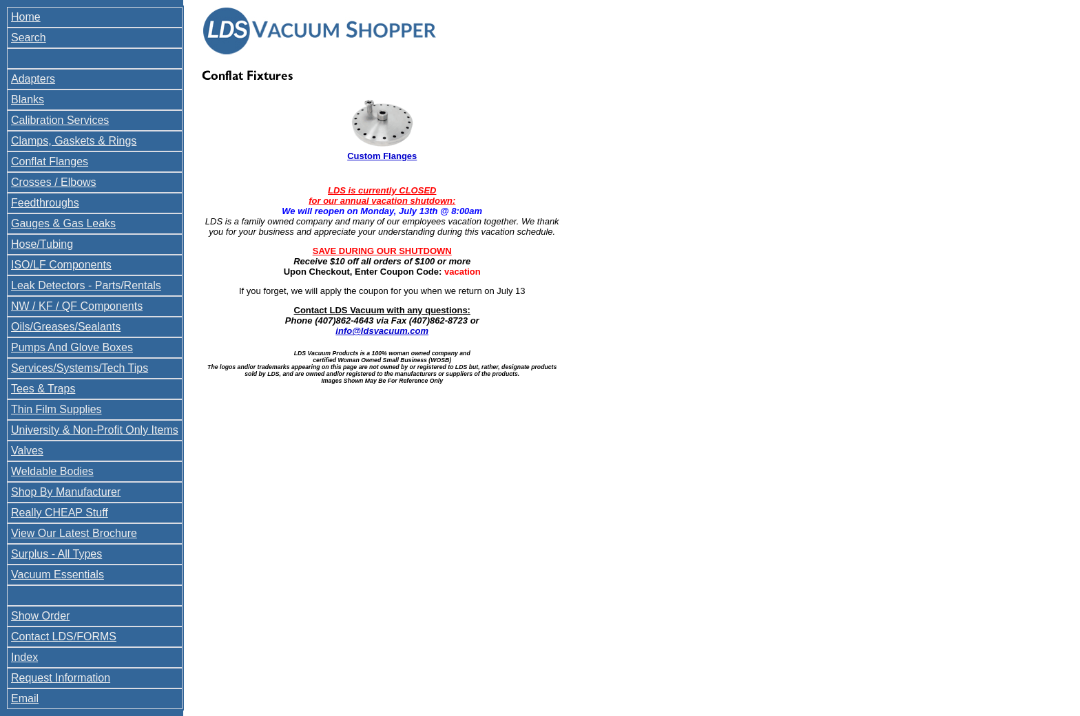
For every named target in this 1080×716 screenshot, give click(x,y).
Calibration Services (60, 120)
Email (25, 698)
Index (24, 657)
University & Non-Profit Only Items (94, 430)
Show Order (40, 616)
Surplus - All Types (56, 554)
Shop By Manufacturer (66, 492)
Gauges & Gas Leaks (63, 223)
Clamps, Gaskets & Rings (73, 141)
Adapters (33, 79)
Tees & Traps (43, 388)
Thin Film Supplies (56, 409)
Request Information (60, 678)
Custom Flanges (382, 156)
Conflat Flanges (49, 161)
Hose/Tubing (42, 244)
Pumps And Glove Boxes (72, 347)
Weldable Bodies (52, 471)
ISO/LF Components (61, 265)
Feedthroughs (45, 203)
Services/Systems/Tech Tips (79, 368)
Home (26, 17)
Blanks (27, 99)
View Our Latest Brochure (74, 533)
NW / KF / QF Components (77, 306)
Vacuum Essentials (57, 574)
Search (28, 37)
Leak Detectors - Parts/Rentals (86, 285)
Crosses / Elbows (53, 182)
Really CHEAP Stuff (59, 512)
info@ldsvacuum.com (381, 331)
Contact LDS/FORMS (63, 636)
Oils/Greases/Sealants (66, 327)
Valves (27, 450)
